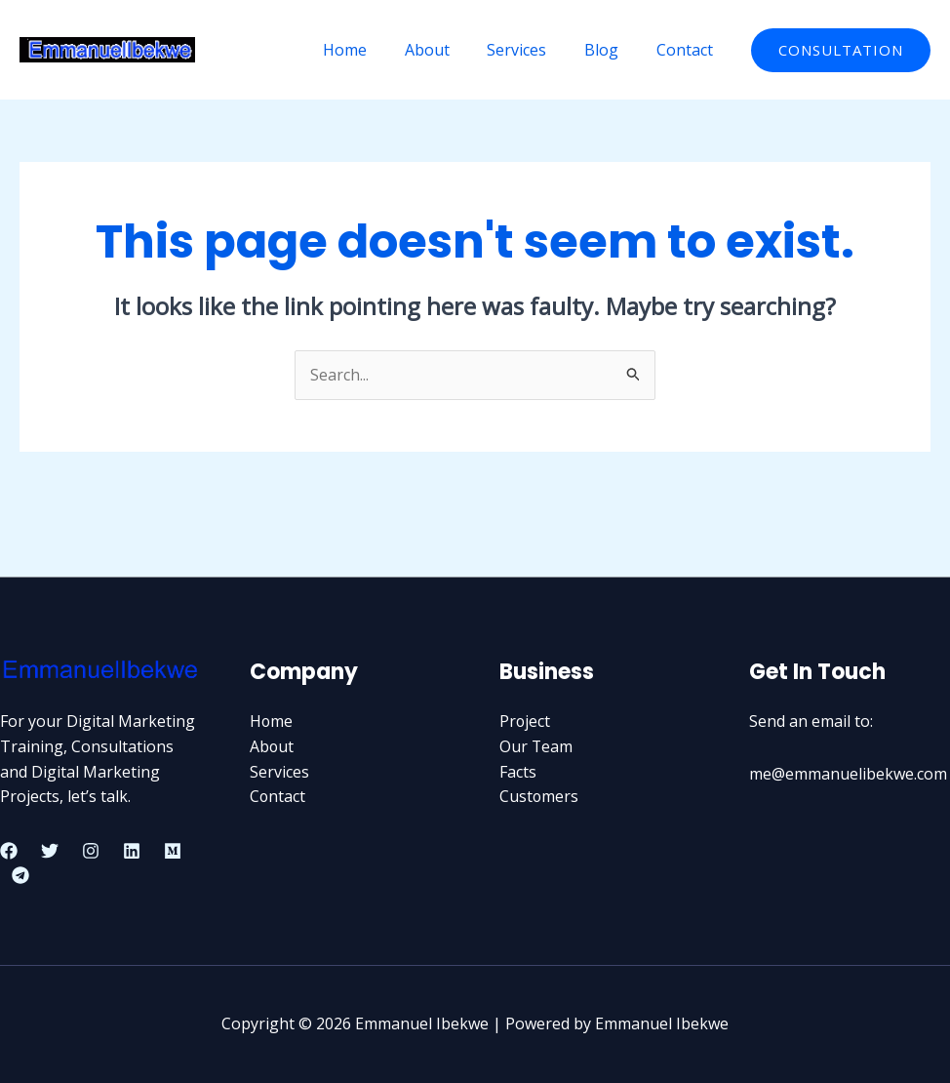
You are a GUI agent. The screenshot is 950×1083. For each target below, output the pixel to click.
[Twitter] (50, 851)
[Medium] (172, 851)
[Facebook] (9, 851)
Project (525, 722)
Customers (539, 796)
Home (374, 49)
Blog (611, 49)
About (449, 49)
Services (533, 49)
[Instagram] (90, 851)
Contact (687, 49)
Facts (517, 771)
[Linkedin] (131, 851)
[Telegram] (20, 875)
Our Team (536, 746)
